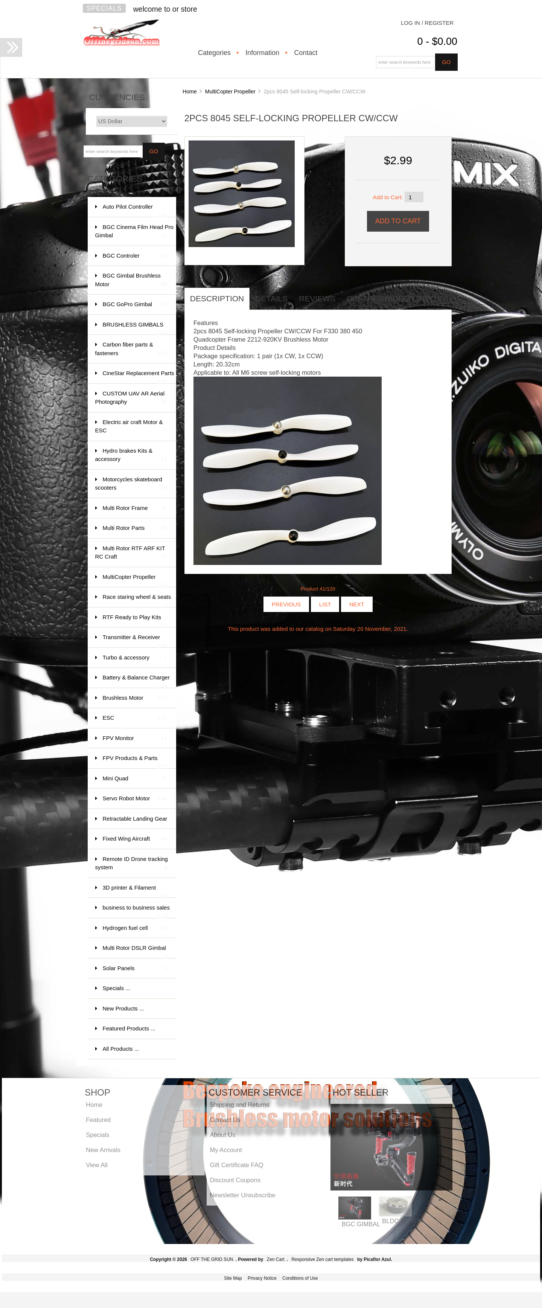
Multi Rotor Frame (135, 508)
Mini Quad (135, 778)
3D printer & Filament (135, 891)
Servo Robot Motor (135, 798)
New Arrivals (103, 1149)
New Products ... (123, 1008)
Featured (98, 1119)
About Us (222, 1134)
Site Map (233, 1278)
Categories (214, 52)
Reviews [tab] (317, 298)
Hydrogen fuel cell (135, 928)
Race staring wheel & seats (137, 600)
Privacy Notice (262, 1278)
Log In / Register (427, 23)
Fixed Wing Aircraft (135, 839)
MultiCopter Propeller (230, 92)
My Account (226, 1149)
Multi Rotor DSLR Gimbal (135, 951)
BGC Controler (135, 256)
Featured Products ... (129, 1028)
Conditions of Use (300, 1278)
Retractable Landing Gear (135, 822)
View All (96, 1164)
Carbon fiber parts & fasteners (131, 349)
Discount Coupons (235, 1180)
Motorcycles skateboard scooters (131, 484)
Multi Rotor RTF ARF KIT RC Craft (131, 553)
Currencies (117, 97)
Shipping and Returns (239, 1104)
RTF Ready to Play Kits (135, 621)
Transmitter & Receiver (135, 641)
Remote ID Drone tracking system (131, 864)
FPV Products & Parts (135, 762)
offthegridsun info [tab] (391, 298)
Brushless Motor (135, 698)
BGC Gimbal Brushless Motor (131, 280)
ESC (135, 718)
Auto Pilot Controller (135, 210)
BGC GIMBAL (361, 1224)
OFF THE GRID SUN (211, 1259)
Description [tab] (217, 298)
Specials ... (116, 988)
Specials (104, 8)
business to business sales (136, 911)
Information (262, 52)
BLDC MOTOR (402, 1221)
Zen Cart (276, 1259)
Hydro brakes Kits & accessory (131, 455)
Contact (305, 52)
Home (190, 92)
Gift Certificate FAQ (236, 1164)
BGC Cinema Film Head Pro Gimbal (134, 232)
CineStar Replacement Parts (138, 377)
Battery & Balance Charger (136, 681)
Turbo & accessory (135, 657)
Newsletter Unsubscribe (242, 1195)
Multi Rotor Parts (135, 528)
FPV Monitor (135, 738)
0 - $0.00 (437, 41)
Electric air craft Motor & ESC (131, 427)
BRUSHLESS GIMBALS (135, 328)
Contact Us (225, 1119)
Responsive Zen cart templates (322, 1259)
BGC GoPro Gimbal (135, 304)
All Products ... (121, 1048)
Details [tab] (271, 298)
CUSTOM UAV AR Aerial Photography (131, 398)
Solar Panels (135, 968)
